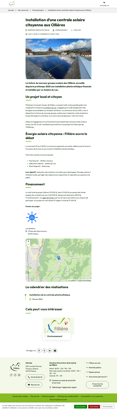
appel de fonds (48, 198)
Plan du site (34, 396)
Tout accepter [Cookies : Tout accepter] (81, 407)
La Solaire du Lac (50, 108)
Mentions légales (48, 396)
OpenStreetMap (84, 280)
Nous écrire (34, 385)
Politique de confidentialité (67, 396)
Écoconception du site (58, 399)
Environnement (54, 336)
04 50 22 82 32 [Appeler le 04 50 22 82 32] (35, 377)
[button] (58, 258)
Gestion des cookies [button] (20, 396)
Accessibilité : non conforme (92, 396)
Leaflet (71, 280)
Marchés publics (95, 367)
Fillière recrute (94, 363)
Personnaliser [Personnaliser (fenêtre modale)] (108, 407)
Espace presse (94, 372)
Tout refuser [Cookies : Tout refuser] (94, 407)
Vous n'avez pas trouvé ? (98, 377)
